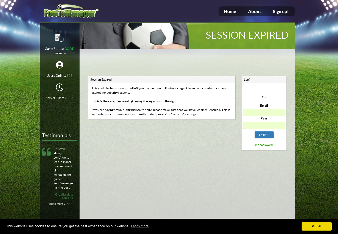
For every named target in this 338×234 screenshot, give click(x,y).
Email (264, 105)
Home (230, 11)
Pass (264, 118)
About (254, 11)
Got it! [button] (316, 226)
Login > (264, 134)
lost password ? (264, 145)
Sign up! (281, 11)
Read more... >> (59, 203)
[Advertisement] (187, 63)
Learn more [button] (140, 226)
